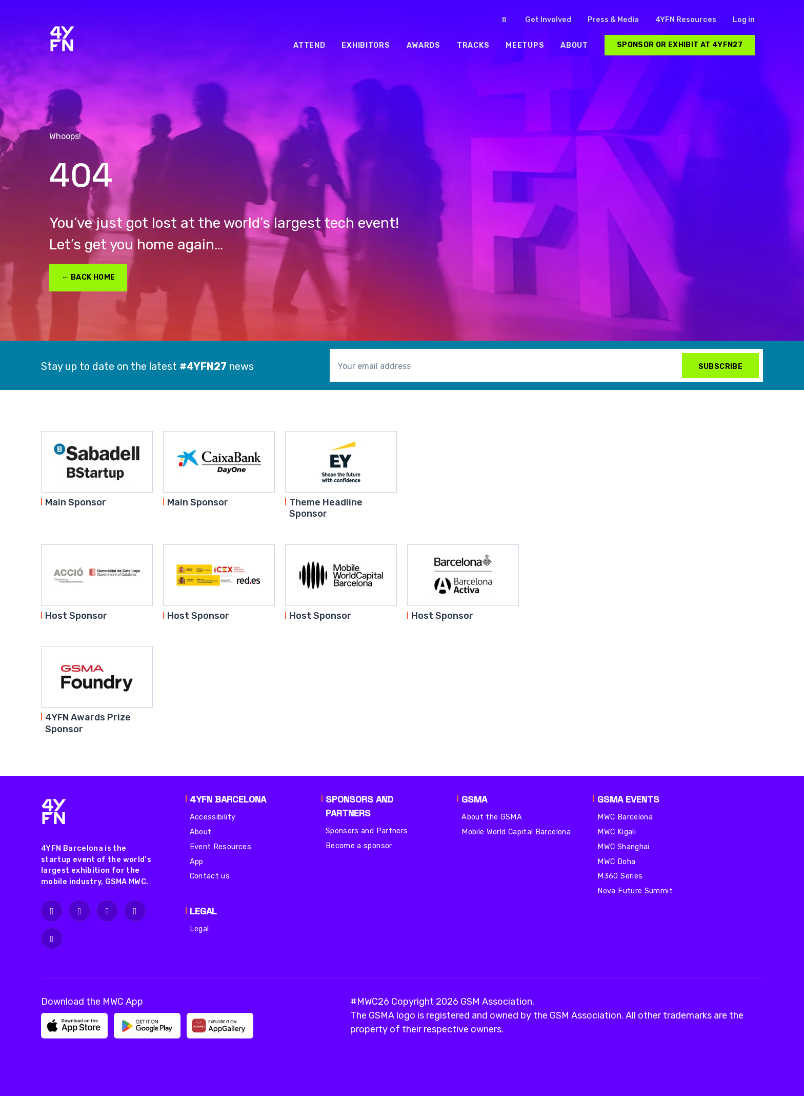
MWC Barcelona (625, 817)
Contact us (210, 876)
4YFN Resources (685, 19)
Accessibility (213, 817)
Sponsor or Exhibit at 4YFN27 (679, 45)
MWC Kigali (616, 832)
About (201, 832)
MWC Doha (616, 861)
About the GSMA (491, 817)
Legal (199, 929)
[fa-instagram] (52, 911)
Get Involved (548, 19)
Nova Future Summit (634, 891)
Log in (744, 19)
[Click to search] (504, 20)
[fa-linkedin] (135, 911)
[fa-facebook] (79, 911)
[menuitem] (309, 45)
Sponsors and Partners (367, 831)
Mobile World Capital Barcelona (516, 832)
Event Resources (220, 847)
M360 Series (619, 876)
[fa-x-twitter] (107, 911)
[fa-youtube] (52, 938)
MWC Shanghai (623, 847)
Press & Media (613, 19)
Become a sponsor (359, 845)
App (197, 861)
